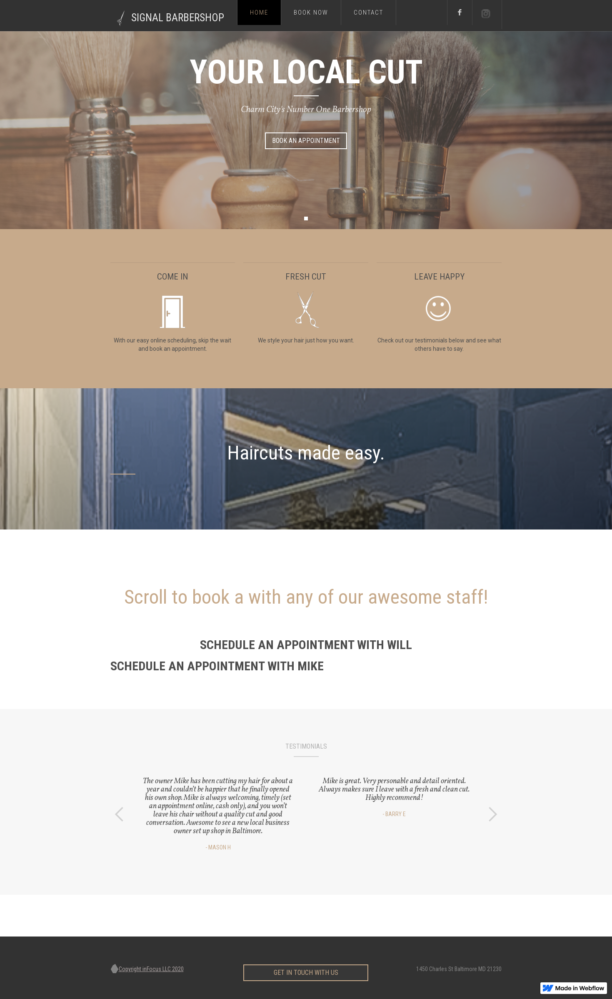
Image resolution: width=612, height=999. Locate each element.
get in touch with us (306, 968)
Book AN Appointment (306, 141)
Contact (368, 12)
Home (259, 12)
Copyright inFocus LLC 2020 (151, 969)
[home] (173, 15)
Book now (311, 12)
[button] (306, 218)
